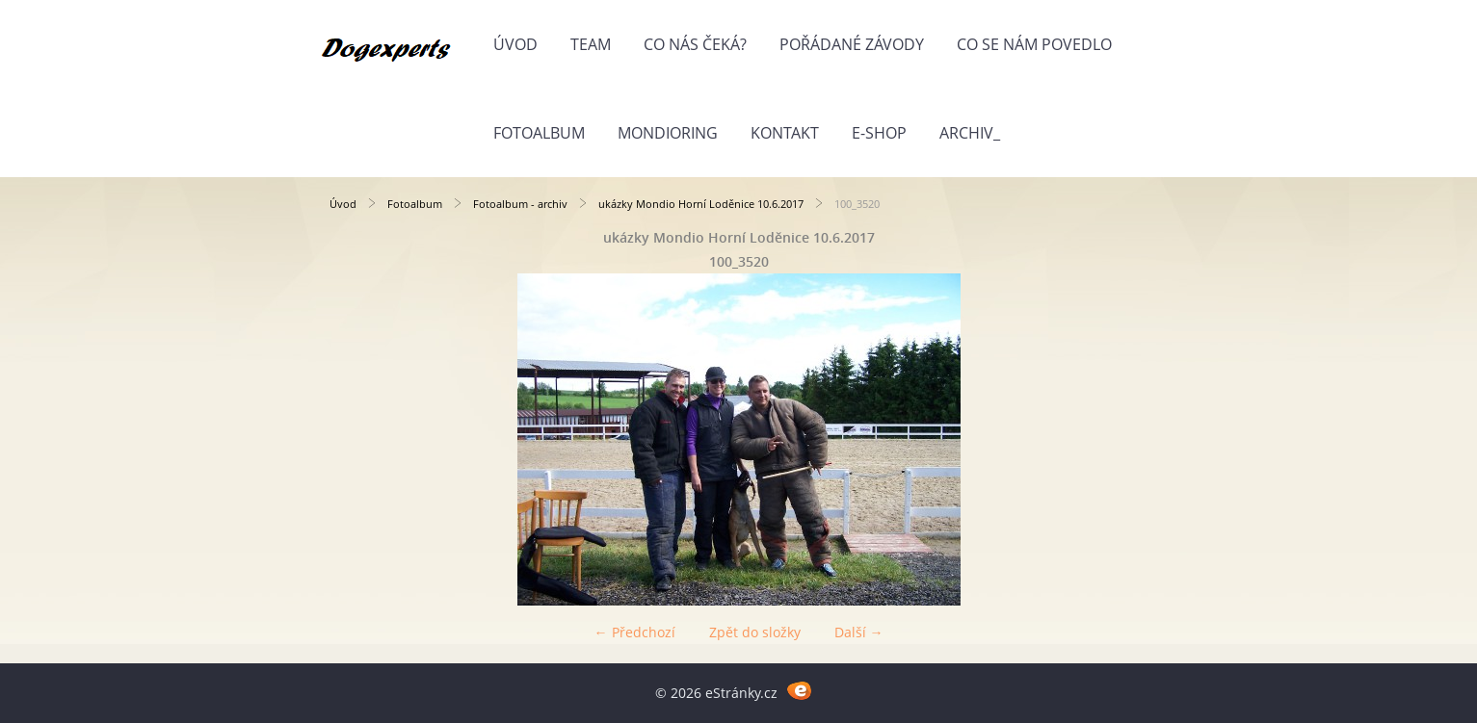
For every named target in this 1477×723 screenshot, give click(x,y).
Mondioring (668, 132)
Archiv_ (969, 132)
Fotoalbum (539, 132)
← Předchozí (634, 632)
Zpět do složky (755, 632)
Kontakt (785, 132)
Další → (859, 632)
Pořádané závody (851, 44)
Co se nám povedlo (1034, 44)
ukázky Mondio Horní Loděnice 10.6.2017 (701, 203)
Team (590, 44)
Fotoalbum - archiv (520, 203)
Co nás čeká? (695, 44)
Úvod (515, 44)
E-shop (879, 132)
